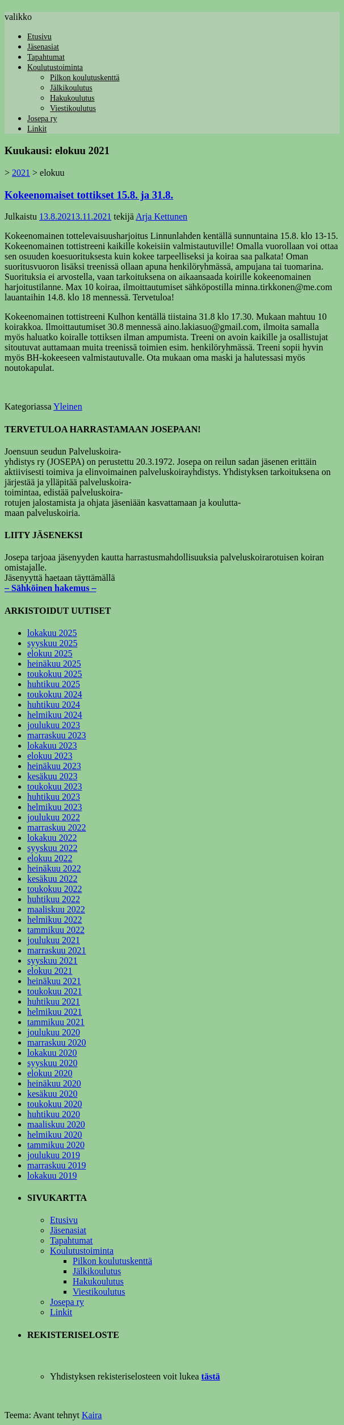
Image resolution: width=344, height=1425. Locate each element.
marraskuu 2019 (56, 1165)
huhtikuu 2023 (53, 797)
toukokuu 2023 (54, 786)
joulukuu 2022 (53, 817)
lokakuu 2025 (52, 633)
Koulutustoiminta (55, 67)
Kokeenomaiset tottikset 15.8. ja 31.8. (89, 195)
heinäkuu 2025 (54, 663)
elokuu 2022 (50, 858)
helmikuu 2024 (54, 715)
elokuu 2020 (50, 1073)
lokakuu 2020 (52, 1053)
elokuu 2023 (50, 756)
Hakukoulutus (72, 98)
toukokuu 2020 (54, 1104)
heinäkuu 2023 (54, 766)
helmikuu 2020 (54, 1134)
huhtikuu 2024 (53, 704)
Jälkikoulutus (71, 88)
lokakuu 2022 (52, 837)
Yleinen (67, 406)
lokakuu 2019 (52, 1175)
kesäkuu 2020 (52, 1093)
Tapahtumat (46, 57)
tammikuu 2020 (56, 1145)
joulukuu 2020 (53, 1032)
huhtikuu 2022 (53, 899)
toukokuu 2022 (54, 889)
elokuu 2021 (50, 971)
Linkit (37, 129)
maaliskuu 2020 (56, 1124)
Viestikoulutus (73, 108)
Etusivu (39, 36)
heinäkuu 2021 (54, 981)
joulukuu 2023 (53, 725)
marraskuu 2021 (56, 950)
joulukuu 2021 (53, 940)
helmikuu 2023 (54, 807)
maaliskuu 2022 (56, 909)
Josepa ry (42, 118)
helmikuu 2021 (54, 1012)
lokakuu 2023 (52, 745)
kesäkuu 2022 (52, 878)
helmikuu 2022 (54, 919)
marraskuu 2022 (56, 827)
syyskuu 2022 (52, 848)
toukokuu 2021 (54, 991)
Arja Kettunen (161, 216)
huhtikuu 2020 (53, 1114)
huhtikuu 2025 (53, 684)
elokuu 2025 (50, 653)
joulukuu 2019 (53, 1155)
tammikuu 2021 (56, 1022)
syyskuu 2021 (52, 960)
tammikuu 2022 (56, 930)
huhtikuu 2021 (53, 1001)
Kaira (92, 1415)
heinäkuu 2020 (54, 1083)
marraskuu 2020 (56, 1042)
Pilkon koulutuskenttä (85, 77)
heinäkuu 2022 (54, 868)
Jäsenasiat (43, 47)
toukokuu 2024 (54, 694)
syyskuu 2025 (52, 643)
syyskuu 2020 (52, 1063)
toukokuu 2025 (54, 674)
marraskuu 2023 (56, 735)
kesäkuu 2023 (52, 776)
